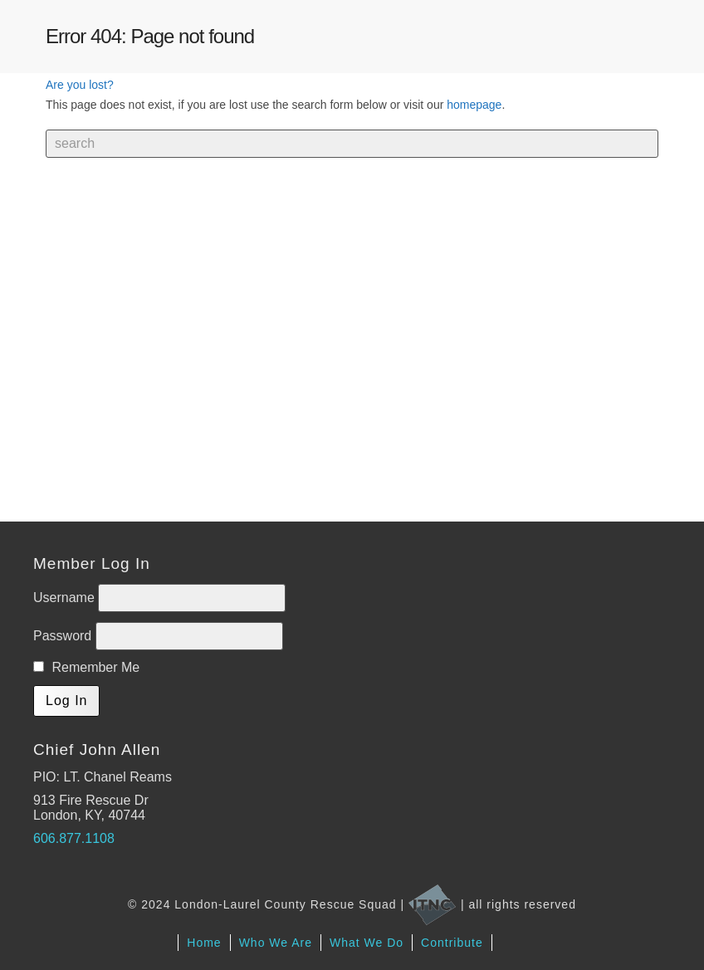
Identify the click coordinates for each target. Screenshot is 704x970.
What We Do (366, 942)
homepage (474, 104)
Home (204, 942)
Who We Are (275, 942)
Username (65, 597)
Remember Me (86, 667)
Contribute (452, 942)
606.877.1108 (74, 838)
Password (64, 636)
